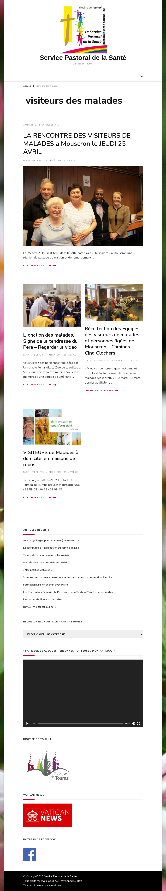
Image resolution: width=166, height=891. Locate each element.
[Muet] (133, 723)
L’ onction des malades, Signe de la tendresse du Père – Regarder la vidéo (50, 341)
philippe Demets (35, 160)
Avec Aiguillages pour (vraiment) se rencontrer (51, 540)
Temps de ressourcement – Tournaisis (46, 555)
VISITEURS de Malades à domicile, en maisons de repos (50, 458)
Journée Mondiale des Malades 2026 (45, 562)
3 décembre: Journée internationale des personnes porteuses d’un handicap (68, 577)
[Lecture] (27, 723)
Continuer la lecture (39, 265)
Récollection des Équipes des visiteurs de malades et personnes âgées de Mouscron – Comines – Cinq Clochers (112, 340)
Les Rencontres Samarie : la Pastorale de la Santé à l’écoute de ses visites (68, 592)
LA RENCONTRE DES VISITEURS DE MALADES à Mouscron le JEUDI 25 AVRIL (76, 143)
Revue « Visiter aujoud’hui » (39, 607)
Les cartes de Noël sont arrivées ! (43, 599)
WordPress (55, 885)
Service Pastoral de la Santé (83, 57)
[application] (83, 693)
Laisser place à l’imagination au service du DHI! (51, 548)
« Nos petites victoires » (37, 570)
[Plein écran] (138, 723)
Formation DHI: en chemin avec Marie (45, 584)
